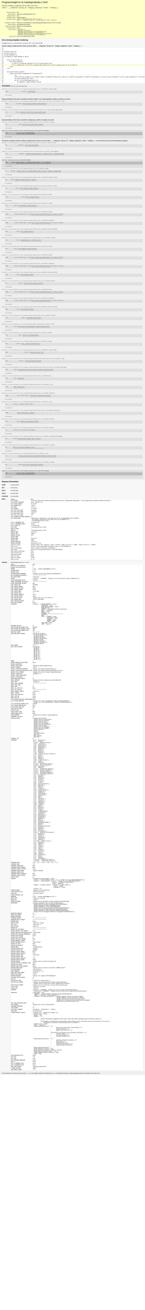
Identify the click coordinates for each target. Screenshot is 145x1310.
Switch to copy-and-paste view (19, 93)
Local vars (9, 102)
